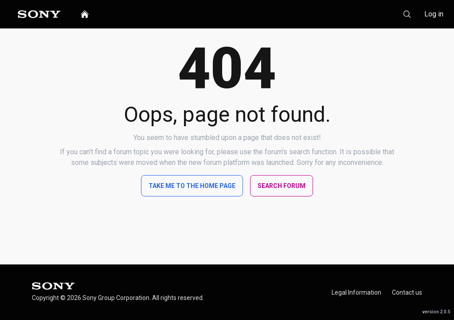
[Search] (407, 14)
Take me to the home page (192, 185)
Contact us (407, 292)
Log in (433, 14)
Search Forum (281, 185)
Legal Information (356, 292)
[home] (84, 14)
